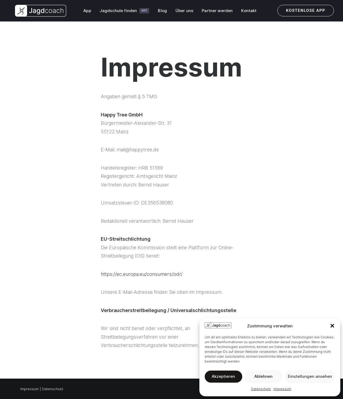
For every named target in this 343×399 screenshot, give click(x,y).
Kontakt (246, 11)
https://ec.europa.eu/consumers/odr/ (141, 274)
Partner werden (215, 11)
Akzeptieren (223, 376)
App (85, 11)
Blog (160, 11)
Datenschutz (261, 389)
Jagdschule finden (122, 11)
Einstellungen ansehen (310, 376)
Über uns (182, 11)
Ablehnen (263, 376)
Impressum (282, 389)
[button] (332, 325)
